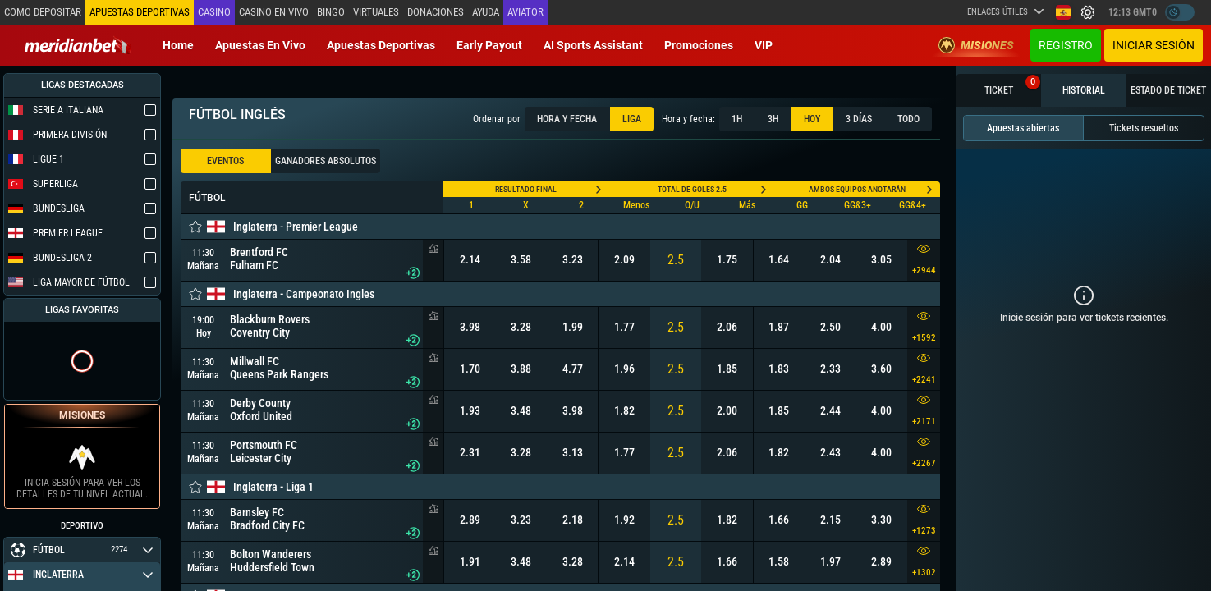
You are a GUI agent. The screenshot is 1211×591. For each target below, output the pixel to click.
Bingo (331, 12)
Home (178, 45)
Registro (1066, 45)
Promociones (698, 45)
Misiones (976, 45)
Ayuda (485, 12)
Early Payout (489, 45)
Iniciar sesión (1153, 45)
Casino (214, 12)
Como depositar (42, 12)
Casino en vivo (274, 12)
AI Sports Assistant (593, 45)
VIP (764, 45)
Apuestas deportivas (381, 45)
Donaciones (435, 12)
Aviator (525, 12)
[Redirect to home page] (78, 45)
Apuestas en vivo (260, 45)
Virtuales (376, 12)
